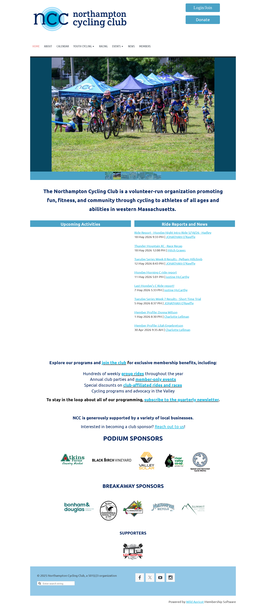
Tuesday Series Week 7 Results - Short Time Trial (167, 299)
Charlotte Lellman (176, 316)
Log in (203, 7)
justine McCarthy (177, 276)
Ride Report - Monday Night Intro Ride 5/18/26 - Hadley (172, 232)
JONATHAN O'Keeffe (180, 237)
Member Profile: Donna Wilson (155, 312)
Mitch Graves (177, 250)
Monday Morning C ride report (155, 272)
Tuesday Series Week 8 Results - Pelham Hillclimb (168, 259)
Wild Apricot (195, 601)
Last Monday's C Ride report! (154, 285)
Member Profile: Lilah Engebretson (158, 325)
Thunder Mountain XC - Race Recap (158, 246)
